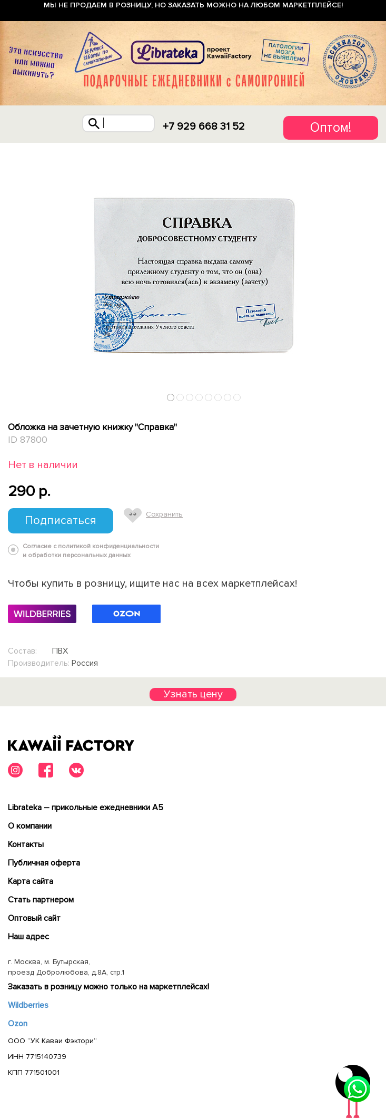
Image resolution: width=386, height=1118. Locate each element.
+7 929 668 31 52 (204, 126)
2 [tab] (180, 397)
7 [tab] (227, 397)
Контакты (26, 844)
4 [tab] (199, 397)
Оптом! (330, 127)
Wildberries (28, 1005)
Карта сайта (30, 881)
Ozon (17, 1023)
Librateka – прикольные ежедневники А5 (85, 807)
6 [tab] (218, 397)
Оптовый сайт (34, 918)
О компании (30, 826)
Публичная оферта (44, 863)
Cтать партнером (41, 900)
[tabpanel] (193, 274)
